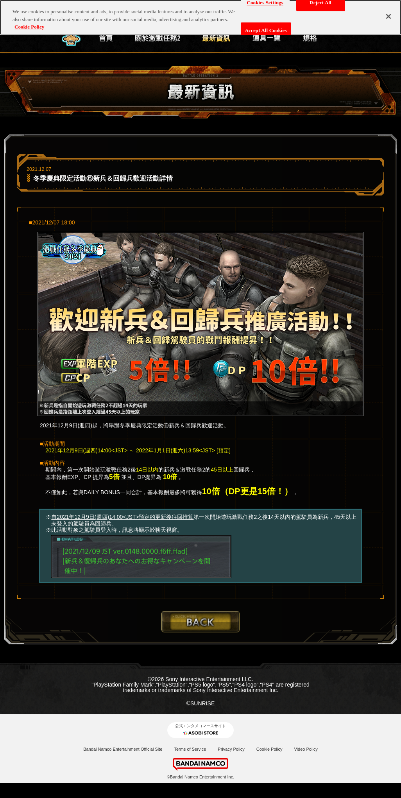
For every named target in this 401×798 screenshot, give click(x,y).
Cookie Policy (269, 749)
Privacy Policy (231, 749)
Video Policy (305, 749)
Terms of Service (190, 749)
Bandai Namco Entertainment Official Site (122, 749)
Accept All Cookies (266, 29)
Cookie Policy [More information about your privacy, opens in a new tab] (29, 26)
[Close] (388, 15)
